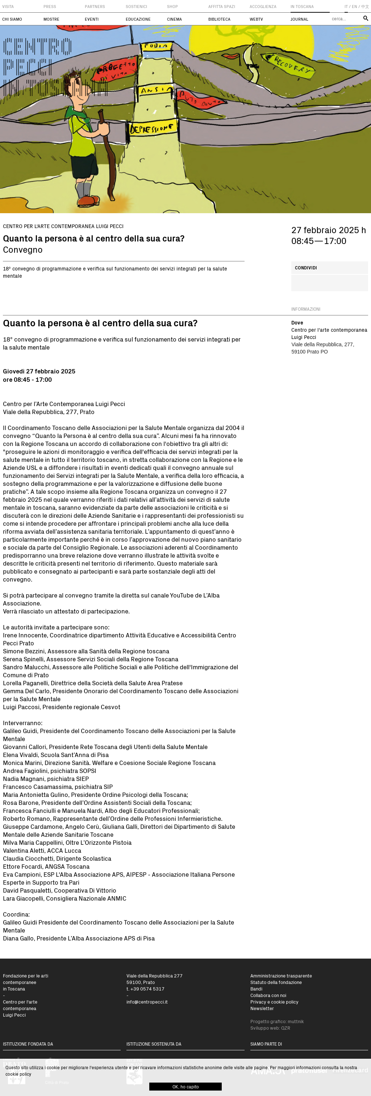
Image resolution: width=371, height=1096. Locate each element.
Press (49, 6)
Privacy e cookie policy (274, 1001)
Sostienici (136, 6)
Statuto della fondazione (276, 982)
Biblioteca (219, 19)
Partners (95, 6)
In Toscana (302, 6)
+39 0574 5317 (147, 988)
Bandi (256, 988)
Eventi (92, 19)
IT (346, 6)
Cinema (174, 19)
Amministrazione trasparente (281, 975)
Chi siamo (12, 19)
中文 (365, 6)
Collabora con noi (268, 995)
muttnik (296, 1021)
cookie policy (18, 1074)
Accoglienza (263, 6)
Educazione (138, 19)
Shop (172, 6)
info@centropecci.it (147, 1001)
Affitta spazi (221, 6)
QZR (285, 1028)
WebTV (256, 19)
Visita (8, 6)
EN (354, 6)
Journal (299, 19)
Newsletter (262, 1008)
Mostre (51, 19)
